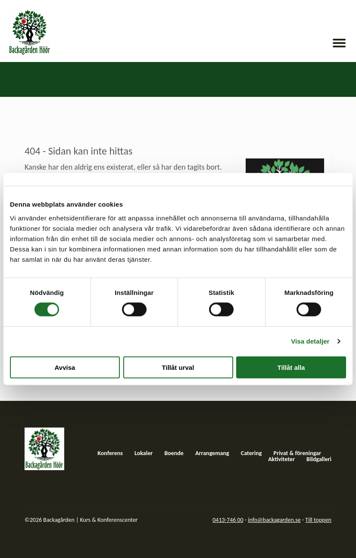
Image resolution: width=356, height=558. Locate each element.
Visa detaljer (310, 341)
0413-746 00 (227, 520)
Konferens (110, 453)
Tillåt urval (178, 367)
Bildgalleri (318, 459)
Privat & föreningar (297, 453)
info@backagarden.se (274, 520)
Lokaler (143, 453)
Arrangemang (212, 453)
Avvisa (65, 367)
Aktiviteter (281, 459)
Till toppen (318, 520)
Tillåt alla (291, 367)
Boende (174, 453)
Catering (251, 453)
